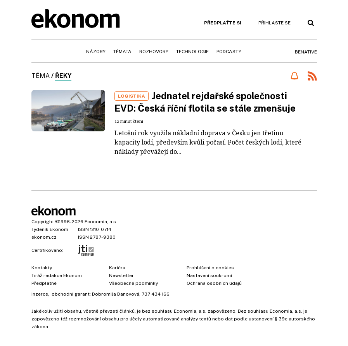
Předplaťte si (222, 23)
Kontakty (41, 267)
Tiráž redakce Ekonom (56, 275)
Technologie (192, 51)
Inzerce (39, 294)
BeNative (306, 52)
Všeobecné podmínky (133, 283)
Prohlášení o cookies (210, 267)
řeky (63, 75)
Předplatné (44, 283)
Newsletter (121, 275)
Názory (96, 51)
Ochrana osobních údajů (214, 283)
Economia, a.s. (101, 221)
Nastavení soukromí (209, 275)
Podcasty (228, 51)
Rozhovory (153, 51)
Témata (122, 51)
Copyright (42, 221)
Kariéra (117, 267)
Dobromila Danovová (115, 294)
